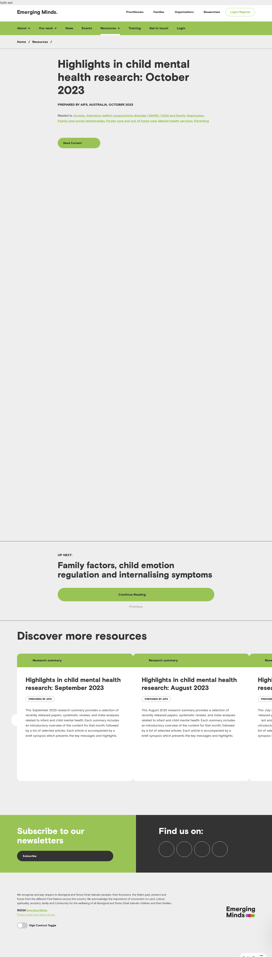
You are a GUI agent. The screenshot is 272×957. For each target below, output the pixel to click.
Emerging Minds (36, 911)
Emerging (37, 12)
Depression (195, 115)
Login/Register (240, 11)
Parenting (201, 121)
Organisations (184, 11)
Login (181, 28)
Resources (110, 28)
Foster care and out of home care (131, 121)
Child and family (173, 115)
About (23, 28)
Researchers (212, 11)
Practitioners (134, 11)
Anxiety (79, 115)
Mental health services (175, 121)
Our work (48, 28)
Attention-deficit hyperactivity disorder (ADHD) (122, 115)
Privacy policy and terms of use (36, 916)
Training (135, 28)
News (69, 28)
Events (87, 28)
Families (158, 11)
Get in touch (158, 28)
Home (21, 42)
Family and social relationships (81, 121)
